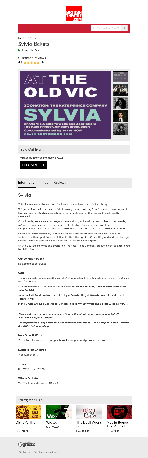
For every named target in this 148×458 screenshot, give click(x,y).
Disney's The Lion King (25, 424)
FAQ (34, 451)
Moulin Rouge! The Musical (118, 424)
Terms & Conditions (48, 451)
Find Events (33, 165)
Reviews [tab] (60, 182)
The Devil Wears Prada (89, 424)
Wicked (51, 422)
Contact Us (24, 451)
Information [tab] (27, 182)
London (22, 38)
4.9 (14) (32, 62)
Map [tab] (45, 182)
